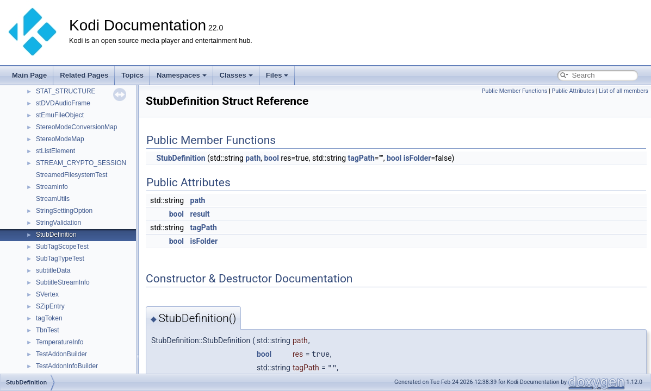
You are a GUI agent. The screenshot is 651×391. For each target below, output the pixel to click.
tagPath (361, 158)
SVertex (47, 294)
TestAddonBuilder (61, 354)
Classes (236, 75)
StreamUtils (53, 199)
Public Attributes (572, 90)
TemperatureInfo (59, 342)
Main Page (29, 75)
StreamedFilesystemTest (71, 175)
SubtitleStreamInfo (63, 282)
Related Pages (84, 75)
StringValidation (58, 222)
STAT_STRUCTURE (66, 91)
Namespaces (182, 75)
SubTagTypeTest (60, 258)
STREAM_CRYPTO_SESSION (81, 163)
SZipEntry (50, 306)
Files (277, 75)
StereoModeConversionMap (76, 127)
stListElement (55, 151)
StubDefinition (56, 234)
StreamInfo (52, 187)
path (253, 158)
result (200, 214)
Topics (132, 75)
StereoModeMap (60, 139)
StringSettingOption (64, 211)
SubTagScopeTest (62, 246)
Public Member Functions (515, 90)
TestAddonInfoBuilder (67, 366)
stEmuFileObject (60, 115)
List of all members (623, 90)
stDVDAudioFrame (63, 103)
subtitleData (53, 270)
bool (271, 158)
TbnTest (47, 330)
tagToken (49, 318)
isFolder (417, 158)
